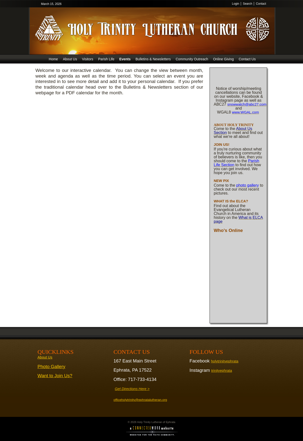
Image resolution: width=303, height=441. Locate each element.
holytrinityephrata (225, 361)
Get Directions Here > (132, 389)
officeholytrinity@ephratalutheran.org (140, 400)
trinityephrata (221, 371)
